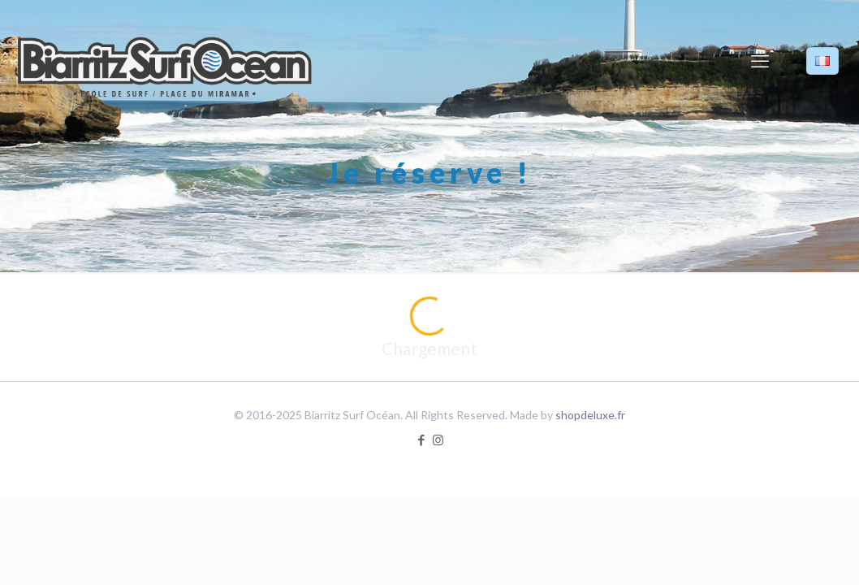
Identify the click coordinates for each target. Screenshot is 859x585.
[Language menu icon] (822, 61)
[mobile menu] (760, 61)
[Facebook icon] (421, 439)
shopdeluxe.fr (590, 415)
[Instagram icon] (438, 439)
